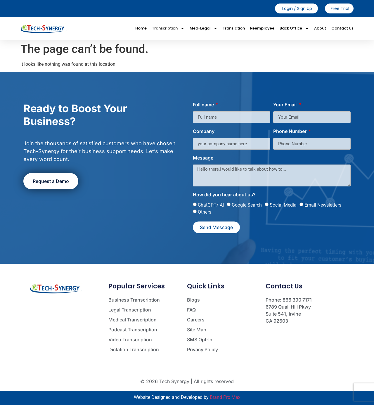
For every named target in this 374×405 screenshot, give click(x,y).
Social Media (283, 205)
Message (203, 158)
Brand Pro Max (225, 397)
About (320, 28)
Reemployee (262, 28)
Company (203, 131)
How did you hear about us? (224, 195)
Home (141, 28)
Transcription (168, 28)
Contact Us (342, 28)
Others (204, 212)
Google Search (247, 205)
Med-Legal (203, 28)
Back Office (294, 28)
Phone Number (290, 131)
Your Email (285, 105)
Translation (234, 28)
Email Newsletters (322, 205)
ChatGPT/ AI (211, 205)
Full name (204, 105)
